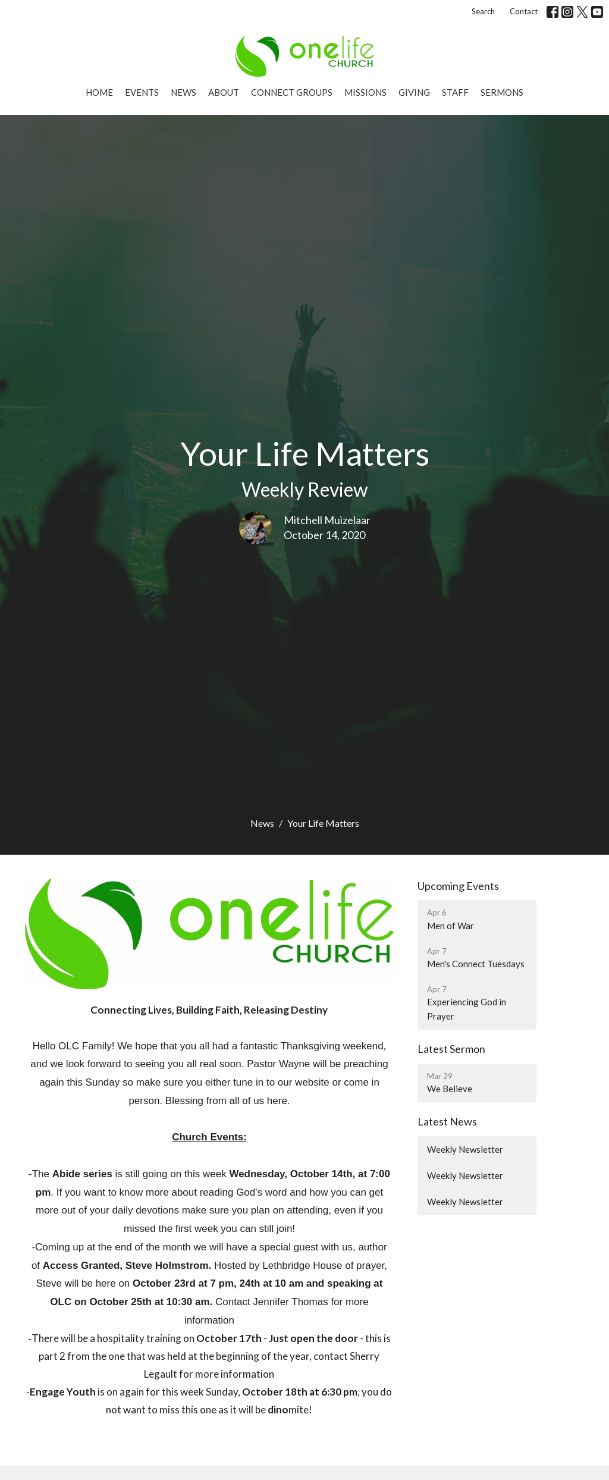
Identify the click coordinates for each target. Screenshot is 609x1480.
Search (483, 11)
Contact (524, 11)
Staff (455, 92)
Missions (365, 92)
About (223, 92)
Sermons (502, 92)
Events (142, 92)
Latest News (447, 1121)
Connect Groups (291, 92)
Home (99, 92)
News (183, 92)
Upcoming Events (458, 885)
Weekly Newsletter (465, 1149)
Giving (414, 92)
